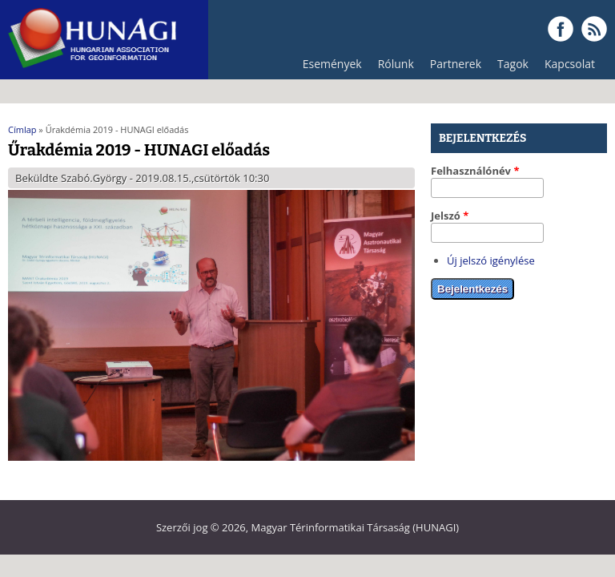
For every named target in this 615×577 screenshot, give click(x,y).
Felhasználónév (475, 170)
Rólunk (392, 67)
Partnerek (451, 67)
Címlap (22, 129)
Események (332, 63)
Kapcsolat (570, 63)
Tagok (513, 63)
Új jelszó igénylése (491, 260)
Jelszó (449, 215)
